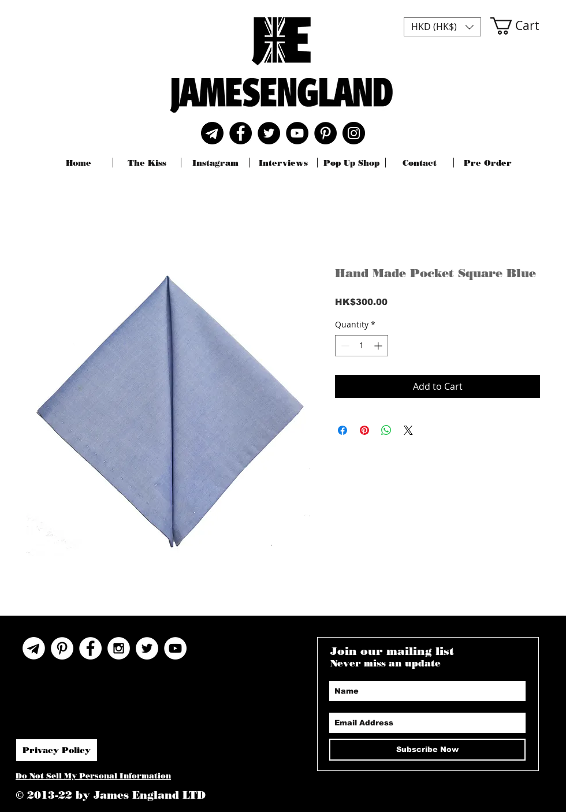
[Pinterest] (325, 133)
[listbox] (442, 26)
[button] (442, 26)
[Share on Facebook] (342, 430)
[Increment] (379, 346)
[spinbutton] (361, 346)
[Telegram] (212, 133)
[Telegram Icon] (34, 648)
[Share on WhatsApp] (386, 430)
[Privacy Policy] (57, 750)
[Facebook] (240, 133)
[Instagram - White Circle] (118, 648)
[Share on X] (408, 430)
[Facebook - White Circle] (90, 648)
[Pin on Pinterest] (364, 430)
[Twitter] (269, 133)
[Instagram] (353, 133)
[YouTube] (297, 133)
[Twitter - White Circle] (147, 648)
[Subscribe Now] (427, 750)
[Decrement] (344, 346)
